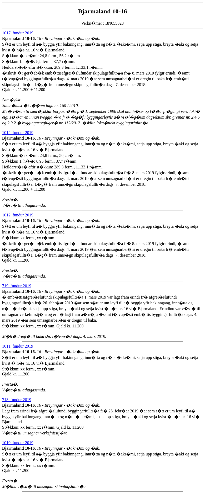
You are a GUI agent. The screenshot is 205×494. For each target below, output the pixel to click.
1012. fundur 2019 (17, 215)
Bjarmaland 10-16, (19, 38)
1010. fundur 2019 (17, 442)
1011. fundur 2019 (17, 346)
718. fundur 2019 (16, 399)
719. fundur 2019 (16, 286)
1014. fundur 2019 (17, 132)
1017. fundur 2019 (17, 33)
